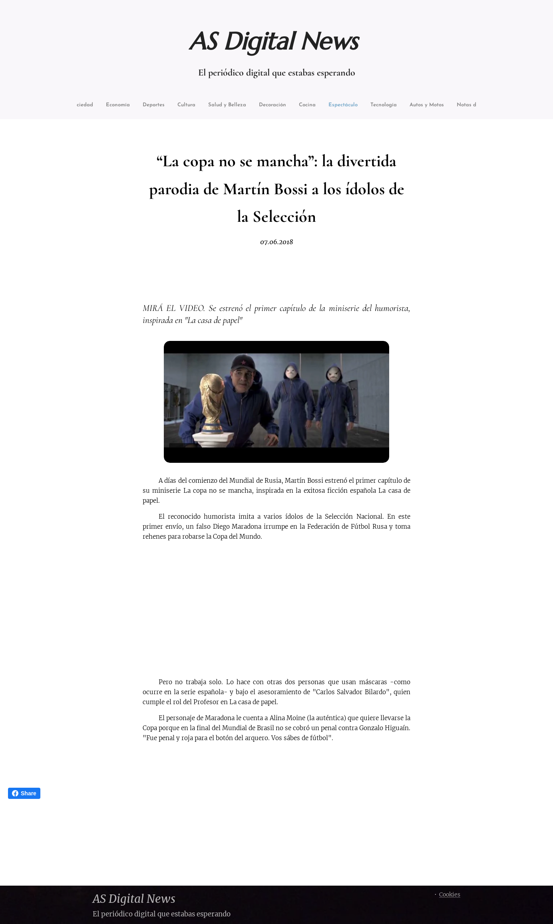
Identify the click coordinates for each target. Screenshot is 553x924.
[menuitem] (94, 105)
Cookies (449, 894)
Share (24, 793)
